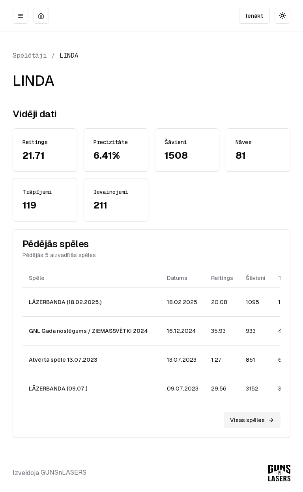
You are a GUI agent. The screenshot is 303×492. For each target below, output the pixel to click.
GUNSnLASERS (63, 472)
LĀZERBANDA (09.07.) (58, 388)
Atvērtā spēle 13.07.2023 (63, 360)
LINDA (69, 55)
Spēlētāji (30, 55)
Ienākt (254, 16)
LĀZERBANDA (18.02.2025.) (65, 302)
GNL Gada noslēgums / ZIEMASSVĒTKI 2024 (88, 331)
